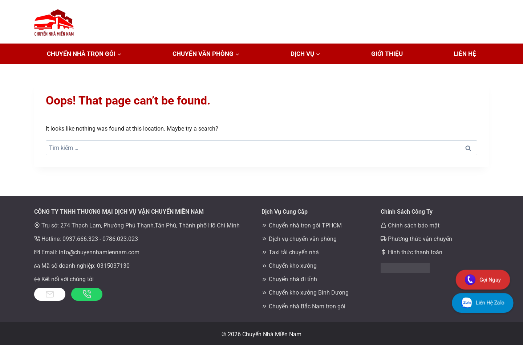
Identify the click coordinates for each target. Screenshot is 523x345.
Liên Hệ (465, 53)
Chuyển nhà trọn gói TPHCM (305, 225)
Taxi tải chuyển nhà (294, 252)
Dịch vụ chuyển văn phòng (303, 238)
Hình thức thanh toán (415, 252)
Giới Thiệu (387, 53)
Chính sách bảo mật (413, 225)
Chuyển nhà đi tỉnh (293, 279)
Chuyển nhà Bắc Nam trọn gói (307, 306)
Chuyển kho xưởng (293, 265)
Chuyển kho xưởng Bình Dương (309, 292)
